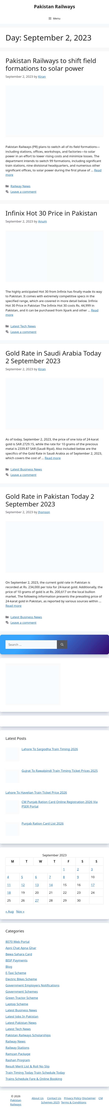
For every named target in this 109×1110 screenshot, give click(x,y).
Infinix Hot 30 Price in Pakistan (51, 213)
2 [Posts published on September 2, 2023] (78, 869)
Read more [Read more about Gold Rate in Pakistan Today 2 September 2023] (13, 606)
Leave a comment (23, 192)
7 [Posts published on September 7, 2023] (50, 877)
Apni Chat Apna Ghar (21, 948)
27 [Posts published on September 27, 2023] (37, 900)
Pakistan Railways (54, 6)
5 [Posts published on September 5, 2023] (22, 877)
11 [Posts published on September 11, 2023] (9, 885)
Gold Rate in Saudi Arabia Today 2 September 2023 (53, 357)
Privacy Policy (72, 1098)
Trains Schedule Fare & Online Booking (34, 1079)
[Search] (62, 644)
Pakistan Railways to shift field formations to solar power (51, 64)
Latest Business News (26, 469)
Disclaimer (89, 1098)
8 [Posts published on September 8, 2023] (64, 877)
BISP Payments (17, 960)
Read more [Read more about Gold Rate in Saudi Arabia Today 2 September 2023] (53, 458)
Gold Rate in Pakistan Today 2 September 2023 (50, 500)
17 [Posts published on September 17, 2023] (93, 885)
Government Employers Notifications (32, 985)
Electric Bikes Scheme (21, 979)
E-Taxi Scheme (16, 973)
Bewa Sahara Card (19, 954)
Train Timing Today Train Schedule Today (35, 1072)
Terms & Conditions (73, 1102)
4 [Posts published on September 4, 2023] (8, 877)
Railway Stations (17, 1047)
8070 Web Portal (18, 942)
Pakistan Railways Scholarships (28, 1035)
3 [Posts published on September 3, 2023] (92, 869)
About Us (38, 1098)
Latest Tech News (23, 326)
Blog (9, 966)
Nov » (20, 911)
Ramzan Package (18, 1054)
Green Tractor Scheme (22, 998)
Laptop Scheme (17, 1004)
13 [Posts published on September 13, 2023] (37, 885)
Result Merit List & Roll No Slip (28, 1066)
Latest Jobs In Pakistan (22, 1016)
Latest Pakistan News (21, 1023)
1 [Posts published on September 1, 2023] (64, 869)
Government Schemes (22, 991)
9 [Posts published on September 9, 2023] (78, 877)
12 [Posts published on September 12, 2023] (23, 885)
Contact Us (54, 1098)
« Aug (10, 911)
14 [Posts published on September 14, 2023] (50, 885)
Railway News (20, 186)
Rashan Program (18, 1060)
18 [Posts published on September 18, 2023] (9, 892)
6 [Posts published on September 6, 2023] (36, 877)
